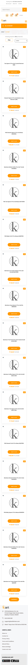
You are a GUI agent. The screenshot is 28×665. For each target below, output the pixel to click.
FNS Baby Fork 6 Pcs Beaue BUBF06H (14, 236)
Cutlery (8, 32)
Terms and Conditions (8, 641)
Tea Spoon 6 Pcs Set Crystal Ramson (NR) (14, 64)
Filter (9, 40)
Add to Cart (14, 72)
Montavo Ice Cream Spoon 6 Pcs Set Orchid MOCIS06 (13, 271)
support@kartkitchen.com (12, 621)
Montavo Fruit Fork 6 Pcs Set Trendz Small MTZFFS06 (14, 340)
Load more (14, 599)
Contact (20, 3)
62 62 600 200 (8, 618)
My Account (8, 3)
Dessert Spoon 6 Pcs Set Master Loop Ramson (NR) (14, 98)
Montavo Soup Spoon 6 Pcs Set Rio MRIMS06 (14, 305)
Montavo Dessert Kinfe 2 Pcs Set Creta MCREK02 (14, 478)
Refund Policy (5, 644)
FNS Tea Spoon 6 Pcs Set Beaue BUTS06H (14, 201)
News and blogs (6, 646)
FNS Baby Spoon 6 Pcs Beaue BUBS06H (14, 512)
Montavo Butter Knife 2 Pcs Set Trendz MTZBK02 (14, 167)
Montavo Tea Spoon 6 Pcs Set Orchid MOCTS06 (14, 409)
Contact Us (5, 636)
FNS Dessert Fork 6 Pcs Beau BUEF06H (14, 443)
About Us (15, 3)
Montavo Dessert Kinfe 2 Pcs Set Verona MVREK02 (14, 547)
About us (4, 633)
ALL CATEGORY (14, 26)
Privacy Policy (5, 638)
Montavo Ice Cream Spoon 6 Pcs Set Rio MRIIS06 (14, 582)
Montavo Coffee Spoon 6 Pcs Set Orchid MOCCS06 (14, 375)
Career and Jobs (6, 649)
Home (2, 32)
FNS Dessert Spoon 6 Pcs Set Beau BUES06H (14, 133)
